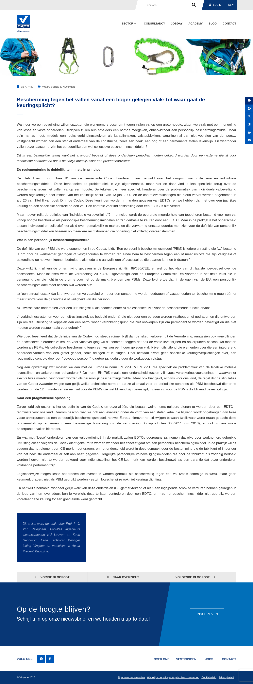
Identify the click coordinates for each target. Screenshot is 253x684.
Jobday (176, 23)
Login (215, 4)
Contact (229, 23)
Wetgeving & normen (58, 86)
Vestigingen (186, 659)
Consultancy (154, 23)
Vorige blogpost (52, 577)
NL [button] (231, 4)
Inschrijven (207, 614)
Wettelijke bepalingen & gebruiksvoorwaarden (173, 677)
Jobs (209, 659)
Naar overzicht (122, 577)
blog (213, 23)
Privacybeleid (226, 677)
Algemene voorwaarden (131, 677)
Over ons (161, 659)
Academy (195, 23)
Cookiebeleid (208, 677)
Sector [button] (129, 23)
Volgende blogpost (195, 577)
